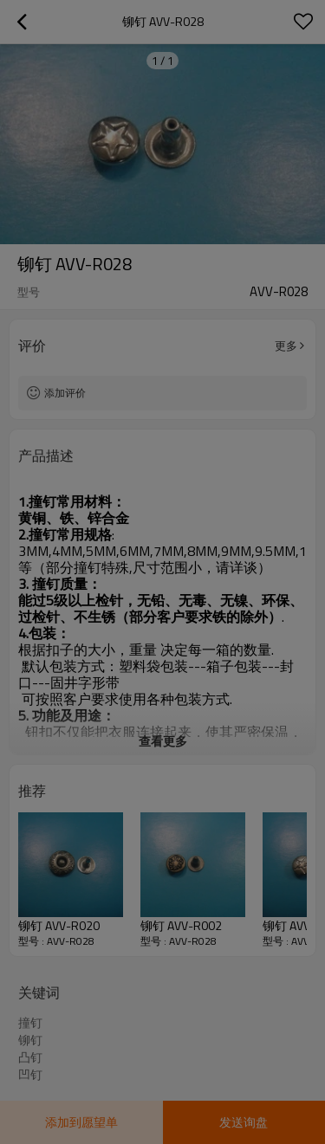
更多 (286, 345)
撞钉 (30, 1022)
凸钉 (30, 1057)
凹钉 (30, 1074)
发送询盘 (243, 1122)
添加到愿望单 (81, 1122)
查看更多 (163, 741)
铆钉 (30, 1040)
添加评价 (65, 393)
